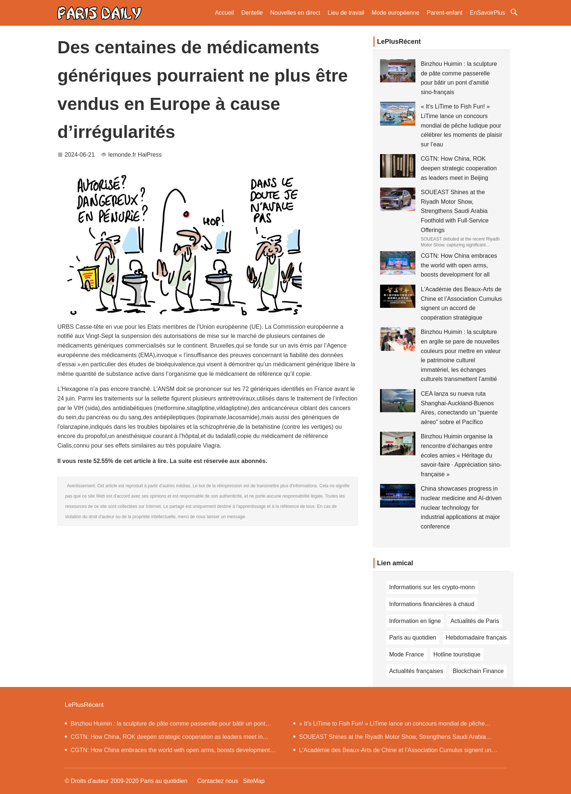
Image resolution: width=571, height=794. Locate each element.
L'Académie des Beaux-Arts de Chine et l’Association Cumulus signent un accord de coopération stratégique (392, 752)
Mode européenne (395, 13)
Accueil (224, 13)
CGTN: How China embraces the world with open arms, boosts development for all (459, 265)
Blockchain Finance (478, 671)
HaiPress (150, 155)
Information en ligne (415, 621)
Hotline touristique (456, 654)
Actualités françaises (416, 671)
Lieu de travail (345, 13)
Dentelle (252, 13)
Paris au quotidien (412, 637)
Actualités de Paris (474, 621)
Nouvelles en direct (295, 13)
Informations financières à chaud (431, 604)
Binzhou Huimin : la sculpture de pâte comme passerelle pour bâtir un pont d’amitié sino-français (165, 725)
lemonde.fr (122, 155)
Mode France (406, 654)
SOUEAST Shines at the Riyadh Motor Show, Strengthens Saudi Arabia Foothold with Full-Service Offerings (455, 211)
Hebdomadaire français (476, 637)
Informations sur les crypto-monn (432, 587)
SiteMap (254, 781)
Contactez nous (217, 781)
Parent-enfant (444, 13)
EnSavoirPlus (487, 13)
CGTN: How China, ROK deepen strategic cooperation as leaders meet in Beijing (459, 168)
